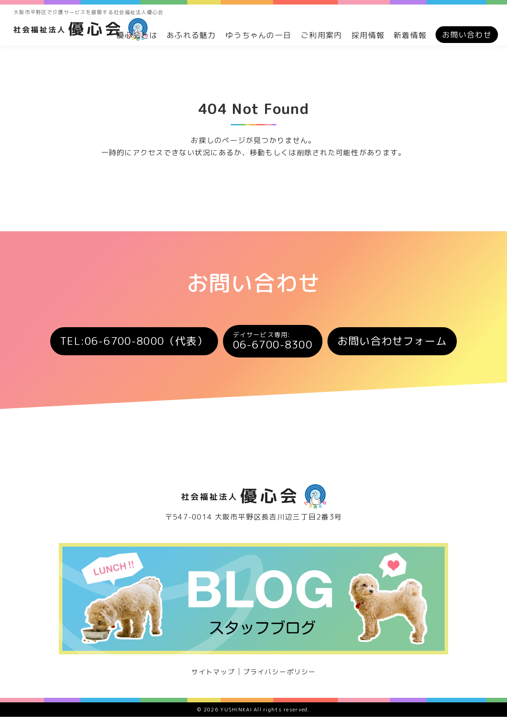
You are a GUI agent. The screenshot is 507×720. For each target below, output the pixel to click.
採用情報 (367, 35)
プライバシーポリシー (281, 675)
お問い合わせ (467, 34)
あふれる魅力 (191, 35)
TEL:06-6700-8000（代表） (121, 342)
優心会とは (136, 35)
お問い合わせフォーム (407, 342)
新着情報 (409, 35)
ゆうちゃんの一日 (258, 35)
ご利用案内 (321, 35)
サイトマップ (210, 675)
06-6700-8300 (275, 343)
